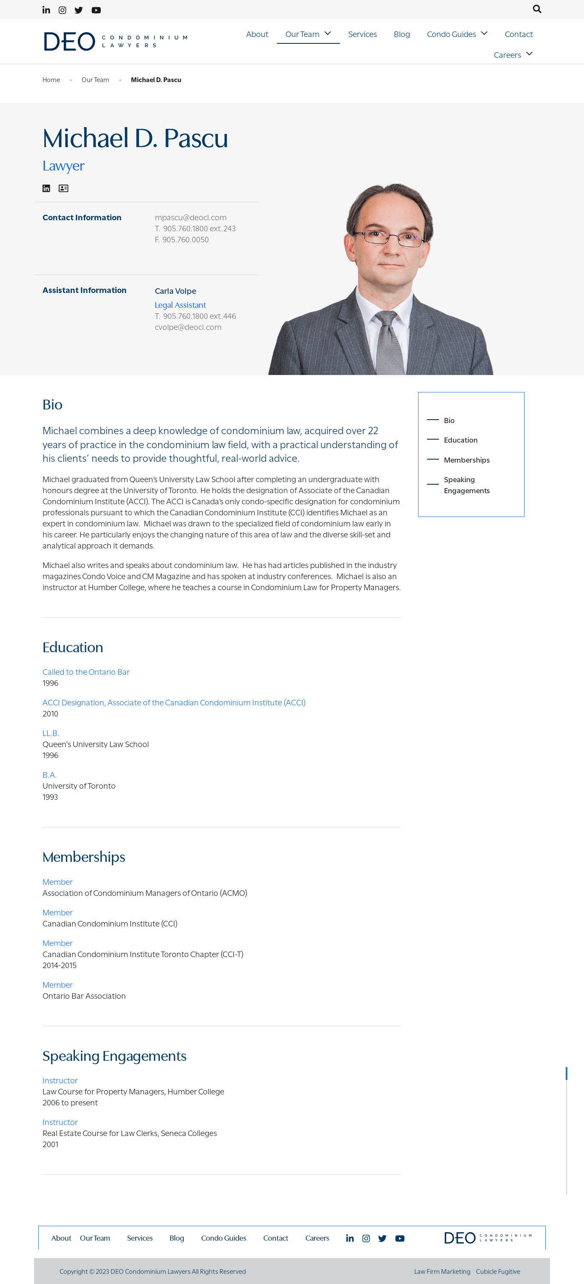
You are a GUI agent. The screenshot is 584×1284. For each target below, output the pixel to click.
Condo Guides (458, 33)
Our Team (309, 33)
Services (362, 33)
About (257, 33)
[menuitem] (257, 33)
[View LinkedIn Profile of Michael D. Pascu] (46, 187)
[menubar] (373, 43)
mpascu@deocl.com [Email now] (191, 216)
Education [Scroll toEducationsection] (461, 439)
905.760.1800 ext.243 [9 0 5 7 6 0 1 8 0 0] (199, 227)
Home (51, 79)
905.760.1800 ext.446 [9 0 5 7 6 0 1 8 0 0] (199, 315)
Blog (402, 33)
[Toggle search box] (537, 9)
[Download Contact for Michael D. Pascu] (63, 187)
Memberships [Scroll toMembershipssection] (467, 459)
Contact (519, 33)
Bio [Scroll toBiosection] (449, 419)
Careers (514, 54)
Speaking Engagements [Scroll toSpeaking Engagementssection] (467, 484)
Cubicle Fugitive (498, 1270)
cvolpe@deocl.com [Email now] (188, 326)
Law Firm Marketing (442, 1270)
